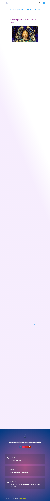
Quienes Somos (20, 495)
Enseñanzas (9, 495)
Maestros (18, 25)
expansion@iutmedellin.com (19, 472)
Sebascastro (22, 498)
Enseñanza (12, 25)
